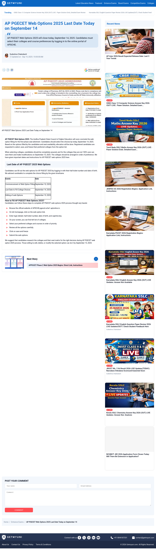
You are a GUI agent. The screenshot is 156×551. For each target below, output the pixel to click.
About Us (5, 547)
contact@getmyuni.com (145, 540)
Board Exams (123, 3)
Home (6, 525)
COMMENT (19, 513)
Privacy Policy (28, 547)
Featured (98, 3)
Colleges (150, 3)
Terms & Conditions (43, 547)
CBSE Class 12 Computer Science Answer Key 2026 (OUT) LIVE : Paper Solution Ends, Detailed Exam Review (49, 12)
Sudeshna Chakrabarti (113, 329)
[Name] (41, 486)
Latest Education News (84, 3)
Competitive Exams (138, 3)
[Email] (115, 486)
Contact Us (15, 547)
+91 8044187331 (120, 540)
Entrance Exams (110, 3)
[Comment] (78, 499)
